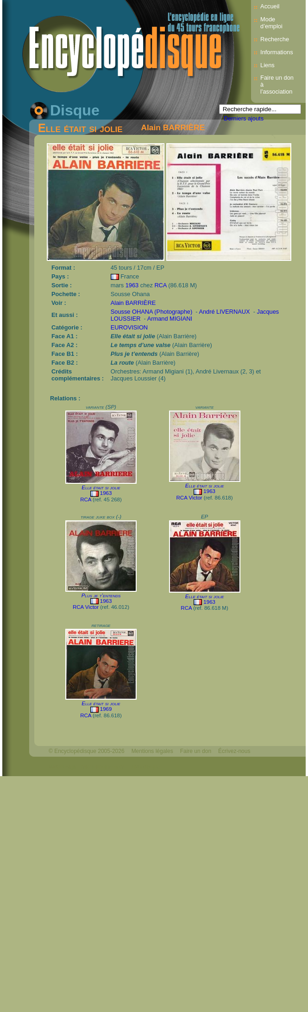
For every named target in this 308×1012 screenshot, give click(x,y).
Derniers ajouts (244, 118)
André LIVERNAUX (224, 311)
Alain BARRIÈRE (173, 127)
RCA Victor (189, 497)
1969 (106, 709)
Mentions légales (152, 751)
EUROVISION (129, 327)
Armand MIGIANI (169, 318)
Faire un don (195, 751)
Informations (276, 52)
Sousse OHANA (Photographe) (151, 311)
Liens (267, 65)
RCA (160, 285)
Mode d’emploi (271, 23)
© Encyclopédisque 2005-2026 (87, 751)
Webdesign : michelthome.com (87, 767)
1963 (132, 285)
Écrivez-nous (234, 751)
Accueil (269, 6)
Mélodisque (146, 767)
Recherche (274, 39)
